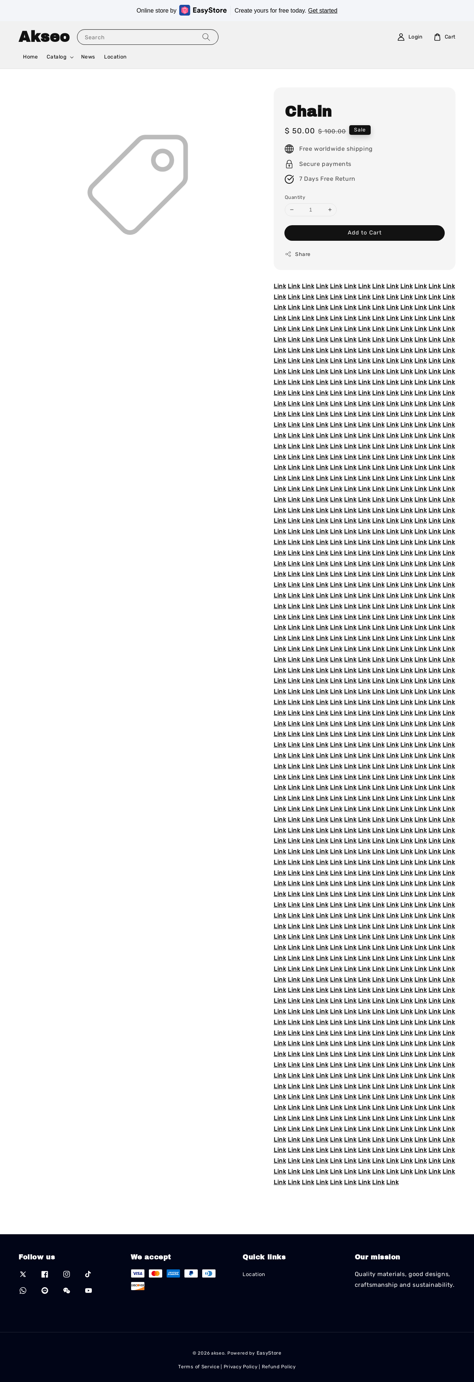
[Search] (206, 37)
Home (30, 57)
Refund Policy (279, 1366)
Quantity (295, 197)
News (88, 57)
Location (115, 57)
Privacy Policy (241, 1366)
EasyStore (269, 1353)
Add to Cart (365, 232)
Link (280, 286)
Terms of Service (198, 1366)
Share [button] (298, 254)
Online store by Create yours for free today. (237, 10)
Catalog (56, 57)
